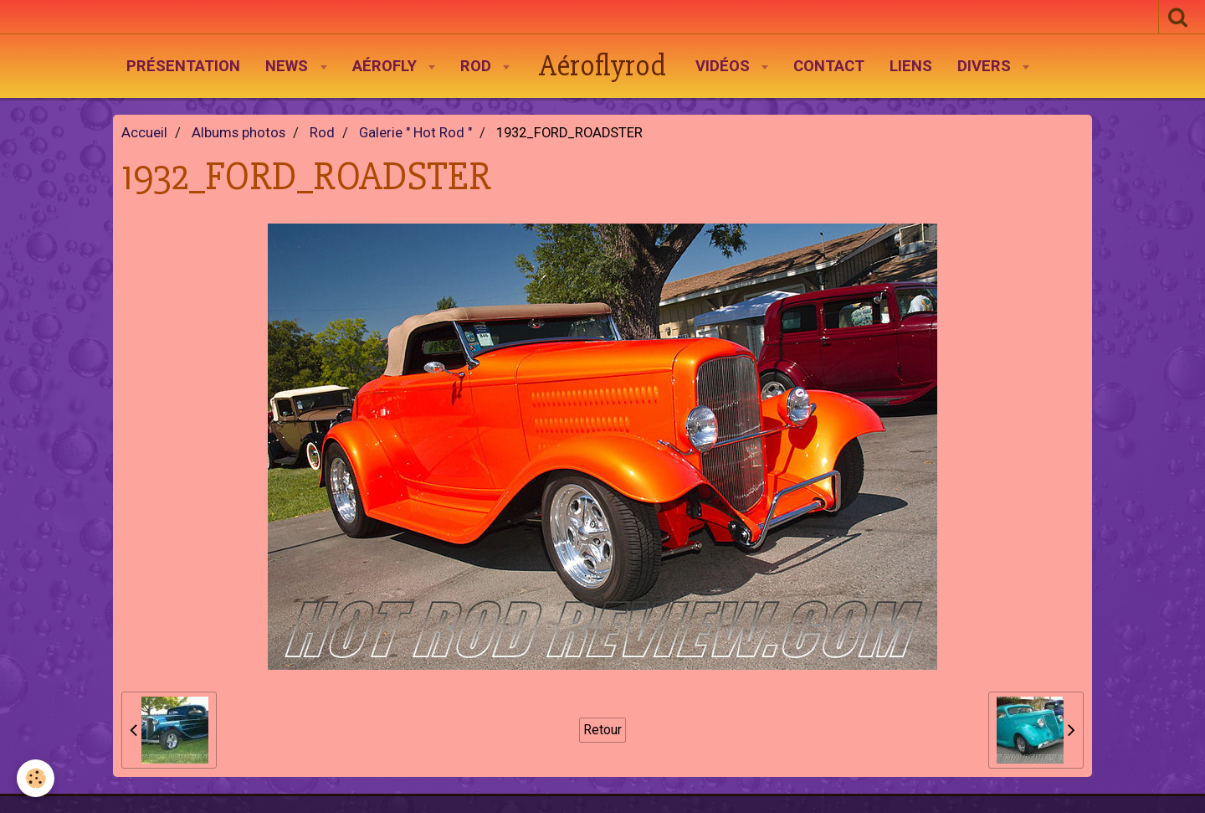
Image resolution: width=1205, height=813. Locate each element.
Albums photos (238, 133)
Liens (911, 66)
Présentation (183, 66)
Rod (477, 66)
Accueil (144, 133)
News (288, 66)
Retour (602, 730)
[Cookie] (35, 778)
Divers (986, 66)
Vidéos (724, 66)
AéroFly (386, 66)
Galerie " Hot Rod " (415, 133)
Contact (828, 66)
